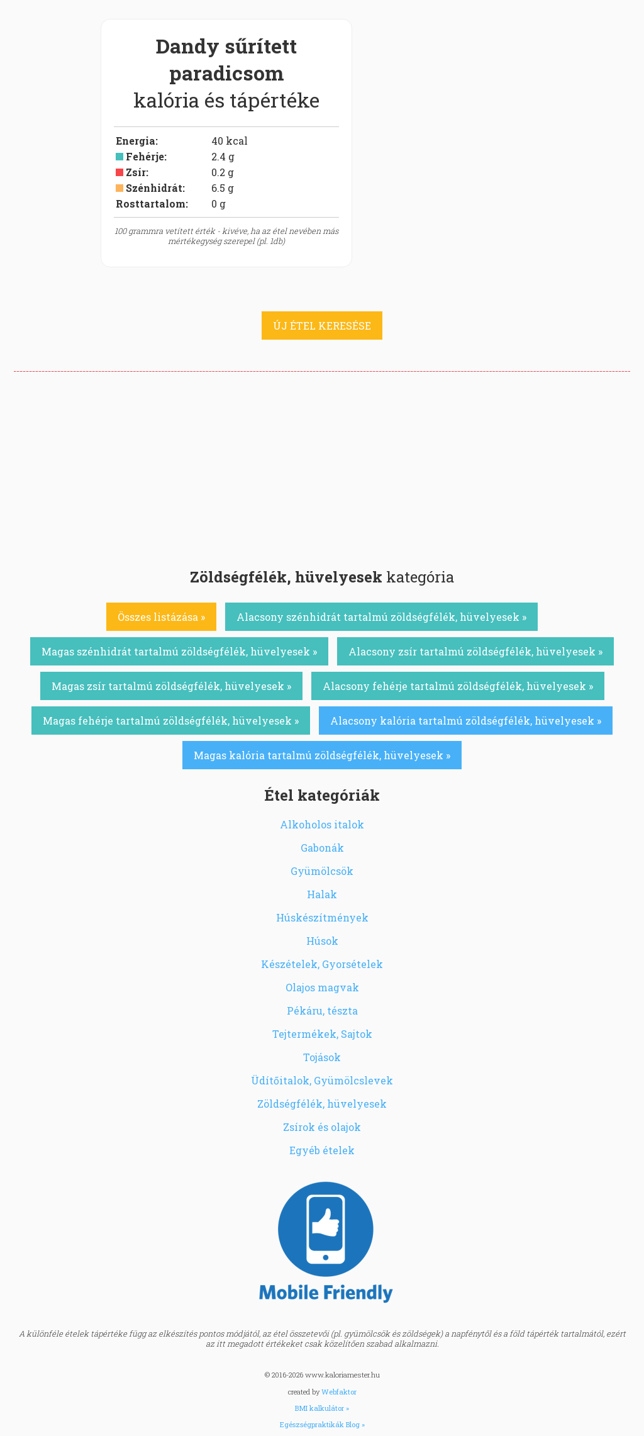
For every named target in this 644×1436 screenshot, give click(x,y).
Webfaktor (339, 1391)
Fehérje (145, 156)
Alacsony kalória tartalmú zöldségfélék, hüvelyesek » (465, 720)
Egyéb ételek (322, 1150)
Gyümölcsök (322, 870)
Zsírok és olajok (322, 1126)
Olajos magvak (322, 987)
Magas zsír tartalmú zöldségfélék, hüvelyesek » (171, 686)
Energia (135, 140)
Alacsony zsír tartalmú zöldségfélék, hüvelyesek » (475, 651)
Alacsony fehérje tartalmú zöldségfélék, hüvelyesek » (458, 686)
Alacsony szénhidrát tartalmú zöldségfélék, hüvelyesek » (381, 616)
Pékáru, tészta (322, 1010)
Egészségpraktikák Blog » (322, 1424)
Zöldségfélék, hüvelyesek (322, 1103)
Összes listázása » (161, 616)
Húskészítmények (322, 917)
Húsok (322, 940)
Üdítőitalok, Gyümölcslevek (322, 1080)
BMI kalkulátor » (322, 1408)
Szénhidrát (154, 187)
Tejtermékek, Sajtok (322, 1033)
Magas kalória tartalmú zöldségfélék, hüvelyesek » (322, 755)
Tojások (322, 1057)
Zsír (136, 172)
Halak (322, 894)
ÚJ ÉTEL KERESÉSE (322, 325)
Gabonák (322, 847)
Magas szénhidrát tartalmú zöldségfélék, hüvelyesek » (179, 651)
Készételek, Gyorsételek (322, 964)
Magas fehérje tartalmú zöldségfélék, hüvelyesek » (171, 720)
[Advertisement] (322, 466)
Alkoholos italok (322, 824)
